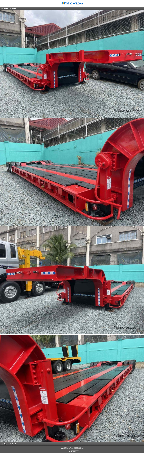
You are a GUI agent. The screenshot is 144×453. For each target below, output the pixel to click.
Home (4, 8)
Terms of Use (72, 451)
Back (13, 8)
